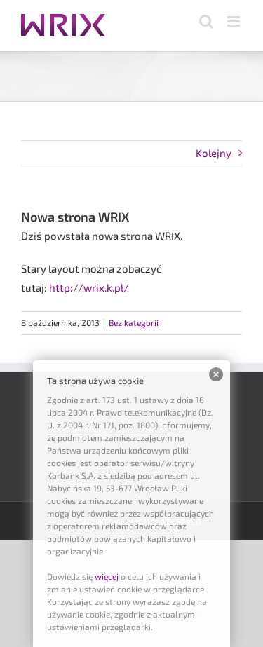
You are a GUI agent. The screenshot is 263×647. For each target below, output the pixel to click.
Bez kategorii (134, 322)
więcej (107, 576)
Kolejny (213, 153)
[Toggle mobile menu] (234, 21)
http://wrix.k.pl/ (89, 287)
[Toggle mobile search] (206, 21)
